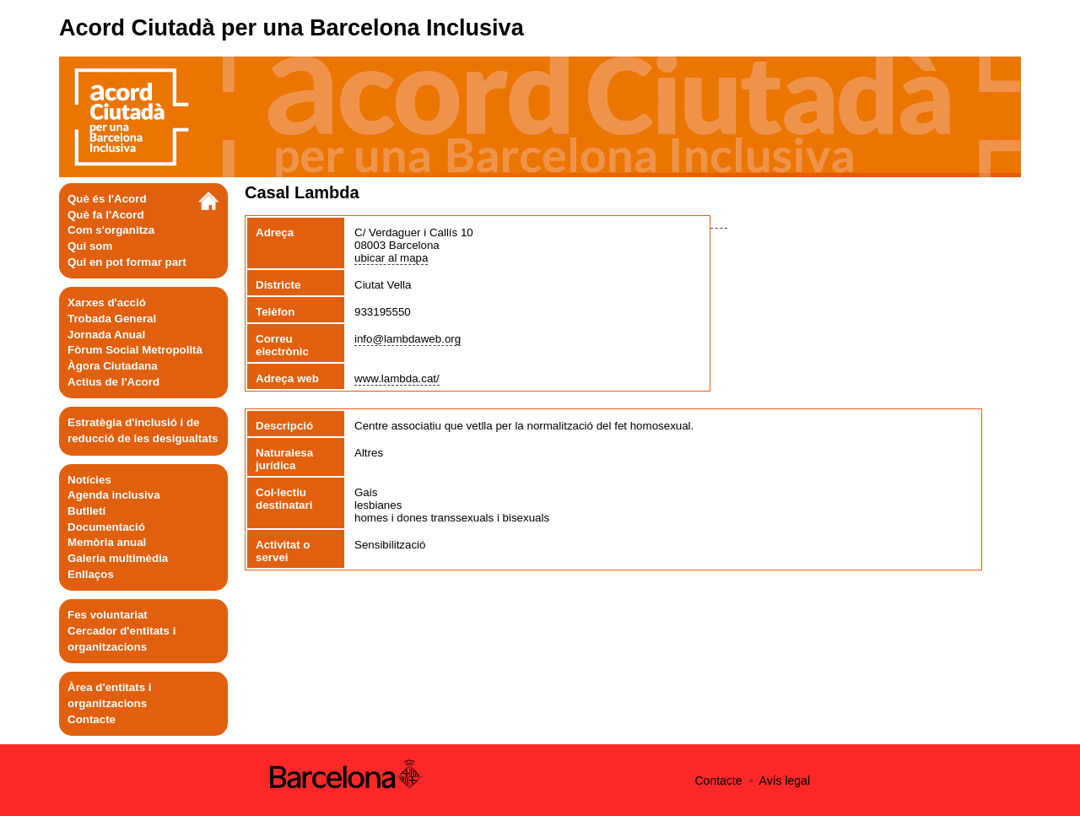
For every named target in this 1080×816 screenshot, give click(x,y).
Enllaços (91, 574)
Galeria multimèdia (118, 558)
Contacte (92, 719)
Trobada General (112, 318)
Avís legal (784, 780)
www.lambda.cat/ (397, 378)
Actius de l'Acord (113, 382)
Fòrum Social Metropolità (135, 349)
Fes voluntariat (108, 614)
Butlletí (86, 511)
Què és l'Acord (107, 198)
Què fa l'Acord (106, 214)
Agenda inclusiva (114, 495)
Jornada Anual (106, 334)
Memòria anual (107, 542)
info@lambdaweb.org (407, 338)
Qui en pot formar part (127, 262)
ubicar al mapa (391, 257)
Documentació (106, 527)
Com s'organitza (111, 230)
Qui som (90, 246)
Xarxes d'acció (107, 302)
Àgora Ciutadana (113, 365)
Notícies (89, 479)
